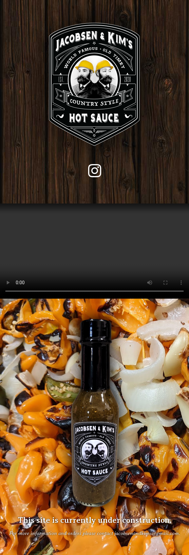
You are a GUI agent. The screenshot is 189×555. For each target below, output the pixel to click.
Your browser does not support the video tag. (94, 250)
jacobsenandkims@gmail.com (146, 533)
